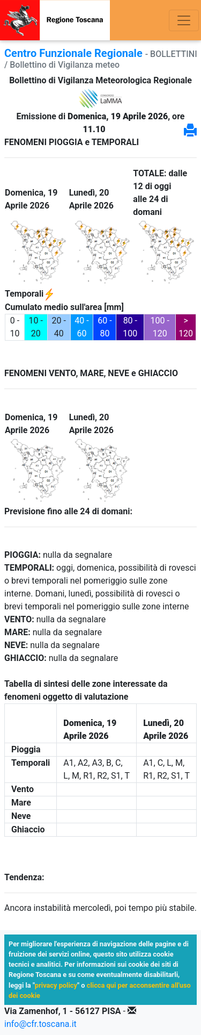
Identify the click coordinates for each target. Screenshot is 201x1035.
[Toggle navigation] (184, 20)
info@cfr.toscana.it (40, 1024)
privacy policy (56, 985)
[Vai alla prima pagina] (55, 20)
